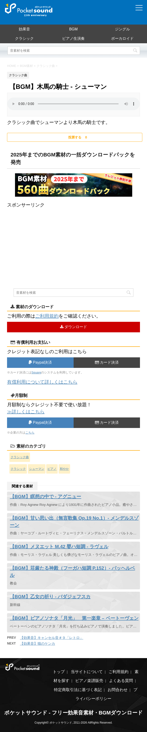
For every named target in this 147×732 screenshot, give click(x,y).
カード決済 (107, 362)
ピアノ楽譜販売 (89, 680)
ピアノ (52, 469)
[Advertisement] (73, 241)
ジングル (122, 29)
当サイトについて (87, 672)
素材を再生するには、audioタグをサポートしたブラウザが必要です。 (73, 104)
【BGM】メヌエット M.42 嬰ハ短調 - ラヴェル (59, 546)
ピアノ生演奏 (73, 38)
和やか (64, 469)
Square (36, 372)
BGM (73, 29)
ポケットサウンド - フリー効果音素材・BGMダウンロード (73, 713)
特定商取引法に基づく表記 (78, 690)
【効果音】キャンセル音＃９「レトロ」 (51, 638)
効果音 (24, 29)
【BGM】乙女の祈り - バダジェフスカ (50, 596)
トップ (59, 672)
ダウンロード (73, 327)
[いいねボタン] (74, 137)
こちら (29, 432)
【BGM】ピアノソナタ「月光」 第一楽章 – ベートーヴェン (74, 618)
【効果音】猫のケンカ (37, 643)
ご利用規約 (47, 316)
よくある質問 (121, 680)
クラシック (24, 38)
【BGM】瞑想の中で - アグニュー (45, 496)
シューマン (36, 469)
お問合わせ (118, 690)
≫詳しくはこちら (26, 411)
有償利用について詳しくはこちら (42, 381)
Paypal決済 (40, 362)
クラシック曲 (20, 457)
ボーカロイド (122, 38)
